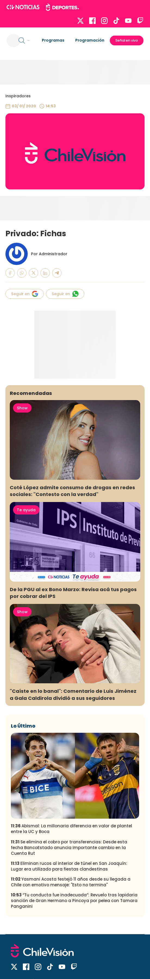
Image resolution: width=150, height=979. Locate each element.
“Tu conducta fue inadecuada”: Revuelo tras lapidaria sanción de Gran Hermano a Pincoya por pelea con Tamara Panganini (74, 900)
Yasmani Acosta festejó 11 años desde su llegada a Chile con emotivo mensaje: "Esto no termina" (70, 882)
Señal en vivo (126, 40)
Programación (89, 40)
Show (22, 408)
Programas (53, 40)
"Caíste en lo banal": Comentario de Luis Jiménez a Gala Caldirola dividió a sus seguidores (73, 694)
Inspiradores (18, 96)
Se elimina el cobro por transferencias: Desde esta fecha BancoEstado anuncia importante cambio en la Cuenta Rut (69, 847)
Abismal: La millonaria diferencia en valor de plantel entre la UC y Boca (71, 828)
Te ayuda (26, 510)
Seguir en (24, 293)
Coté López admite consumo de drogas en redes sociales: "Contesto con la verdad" (72, 491)
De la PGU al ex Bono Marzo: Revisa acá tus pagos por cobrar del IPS (73, 593)
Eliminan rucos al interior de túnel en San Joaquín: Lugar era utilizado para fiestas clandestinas (69, 866)
